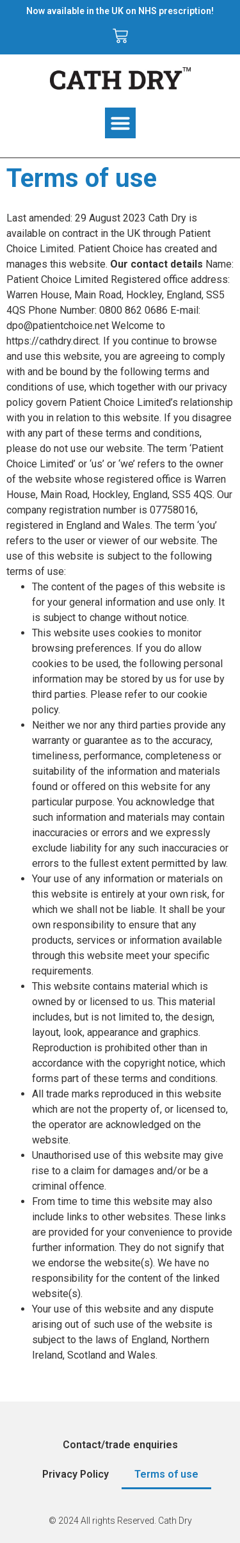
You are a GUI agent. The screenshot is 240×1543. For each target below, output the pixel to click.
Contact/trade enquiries (120, 1445)
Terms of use (166, 1474)
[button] (120, 123)
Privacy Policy (75, 1474)
